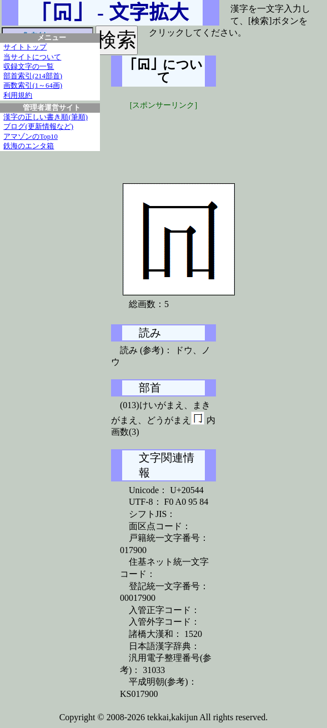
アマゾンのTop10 (30, 136)
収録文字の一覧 (28, 67)
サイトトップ (25, 47)
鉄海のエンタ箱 (28, 146)
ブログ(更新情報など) (38, 126)
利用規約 (17, 95)
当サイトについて (32, 57)
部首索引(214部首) (32, 76)
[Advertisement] (194, 139)
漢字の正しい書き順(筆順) (45, 117)
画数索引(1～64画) (32, 85)
